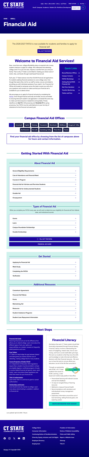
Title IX (62, 444)
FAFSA (11, 96)
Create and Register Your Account (64, 404)
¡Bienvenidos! (51, 3)
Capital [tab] (27, 125)
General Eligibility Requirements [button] (23, 171)
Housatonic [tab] (43, 125)
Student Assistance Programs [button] (22, 313)
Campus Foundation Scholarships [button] (24, 227)
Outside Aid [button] (16, 193)
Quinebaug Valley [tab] (45, 130)
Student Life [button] (53, 7)
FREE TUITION (72, 3)
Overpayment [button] (17, 198)
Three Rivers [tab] (57, 130)
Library (58, 3)
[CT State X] (14, 438)
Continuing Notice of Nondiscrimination (44, 434)
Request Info (76, 8)
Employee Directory (38, 440)
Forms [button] (15, 299)
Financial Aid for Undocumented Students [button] (27, 189)
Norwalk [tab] (35, 130)
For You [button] (80, 3)
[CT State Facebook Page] (5, 438)
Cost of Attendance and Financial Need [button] (25, 175)
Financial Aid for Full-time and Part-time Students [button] (29, 184)
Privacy (6, 450)
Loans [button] (15, 223)
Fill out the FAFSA (44, 51)
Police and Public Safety (67, 434)
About (46, 3)
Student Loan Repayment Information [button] (25, 317)
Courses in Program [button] (19, 180)
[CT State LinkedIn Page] (24, 438)
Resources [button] (16, 308)
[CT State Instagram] (9, 438)
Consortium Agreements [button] (21, 290)
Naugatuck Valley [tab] (73, 125)
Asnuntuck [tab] (19, 125)
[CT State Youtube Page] (19, 438)
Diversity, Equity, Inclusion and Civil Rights (45, 437)
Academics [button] (46, 7)
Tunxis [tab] (66, 130)
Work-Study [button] (16, 267)
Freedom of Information (67, 428)
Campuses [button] (39, 7)
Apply (42, 3)
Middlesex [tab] (63, 125)
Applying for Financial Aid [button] (21, 262)
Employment (36, 444)
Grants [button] (15, 218)
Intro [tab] (11, 125)
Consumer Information (39, 431)
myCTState (63, 3)
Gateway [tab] (34, 125)
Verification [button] (16, 276)
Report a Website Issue (67, 437)
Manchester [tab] (53, 125)
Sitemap (62, 440)
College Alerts (36, 428)
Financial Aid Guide (44, 244)
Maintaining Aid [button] (18, 304)
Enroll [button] (34, 7)
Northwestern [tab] (25, 130)
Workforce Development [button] (64, 7)
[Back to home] (14, 5)
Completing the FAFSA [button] (20, 271)
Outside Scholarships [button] (19, 232)
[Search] (83, 7)
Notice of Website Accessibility (69, 431)
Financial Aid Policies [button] (19, 295)
